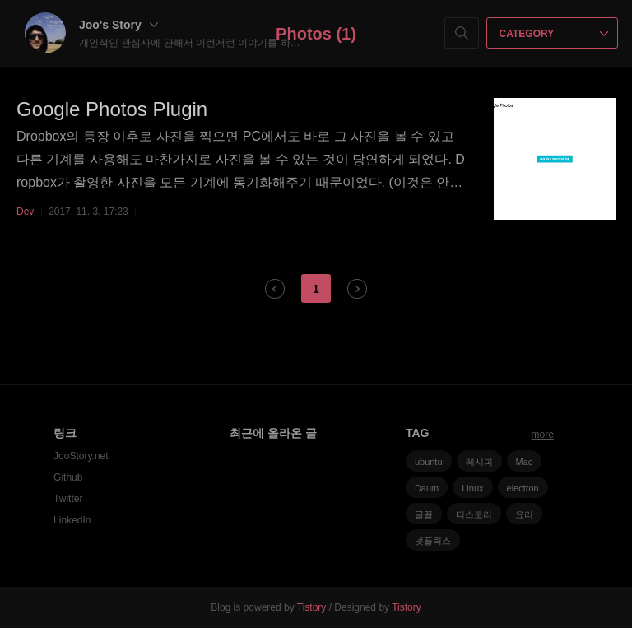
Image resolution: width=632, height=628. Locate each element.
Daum (427, 488)
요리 (524, 514)
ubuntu (429, 462)
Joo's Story (118, 24)
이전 (275, 289)
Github (67, 477)
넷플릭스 (433, 541)
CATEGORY (554, 34)
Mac (524, 462)
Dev (25, 211)
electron (523, 488)
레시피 (479, 462)
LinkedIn (72, 520)
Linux (472, 488)
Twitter (67, 499)
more (543, 434)
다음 (357, 289)
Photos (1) (316, 34)
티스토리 (474, 514)
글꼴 (424, 514)
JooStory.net (80, 456)
